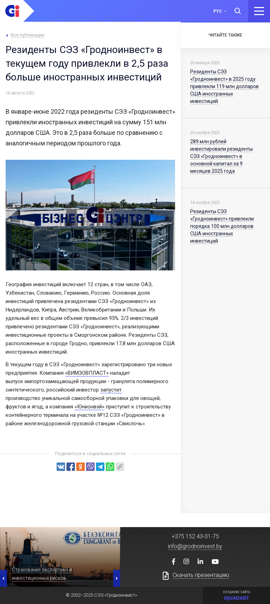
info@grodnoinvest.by (195, 546)
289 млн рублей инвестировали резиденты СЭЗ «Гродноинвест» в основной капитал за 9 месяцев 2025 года (221, 156)
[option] (60, 557)
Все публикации (27, 35)
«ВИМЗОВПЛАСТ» (87, 373)
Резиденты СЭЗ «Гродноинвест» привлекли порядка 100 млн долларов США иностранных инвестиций (222, 226)
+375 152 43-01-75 (195, 536)
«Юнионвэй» (89, 406)
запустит (111, 390)
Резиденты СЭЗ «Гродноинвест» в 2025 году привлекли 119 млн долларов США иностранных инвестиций (224, 86)
